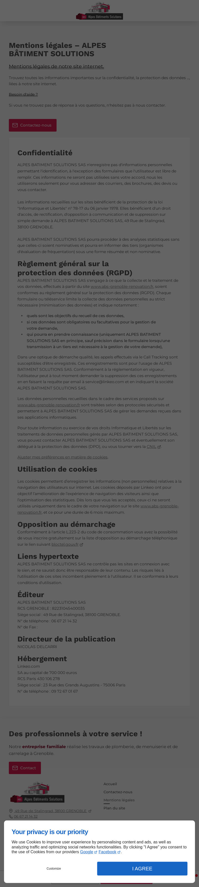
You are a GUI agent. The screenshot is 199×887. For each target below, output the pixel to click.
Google (86, 852)
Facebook (107, 852)
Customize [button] (54, 868)
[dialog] (99, 851)
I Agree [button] (142, 868)
